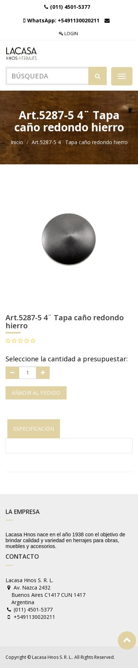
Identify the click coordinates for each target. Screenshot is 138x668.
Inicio (17, 142)
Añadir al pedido (36, 392)
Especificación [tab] (33, 428)
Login (68, 33)
